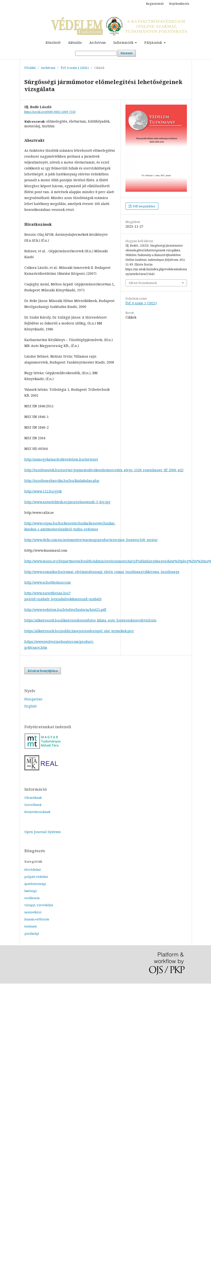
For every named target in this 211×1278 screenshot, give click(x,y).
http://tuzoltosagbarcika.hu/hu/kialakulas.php (61, 480)
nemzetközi (32, 912)
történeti (30, 926)
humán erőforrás (36, 919)
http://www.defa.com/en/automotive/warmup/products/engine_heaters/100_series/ (91, 539)
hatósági (30, 891)
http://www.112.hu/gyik (43, 491)
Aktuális (75, 42)
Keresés (127, 53)
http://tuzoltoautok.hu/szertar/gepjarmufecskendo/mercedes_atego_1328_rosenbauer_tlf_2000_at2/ (104, 470)
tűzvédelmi (32, 869)
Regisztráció (155, 3)
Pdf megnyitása (143, 206)
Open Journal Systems (42, 832)
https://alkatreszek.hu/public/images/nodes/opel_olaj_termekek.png (79, 631)
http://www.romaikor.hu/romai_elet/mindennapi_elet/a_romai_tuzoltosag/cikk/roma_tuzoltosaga (101, 571)
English (30, 706)
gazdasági (31, 933)
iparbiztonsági (35, 884)
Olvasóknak (33, 797)
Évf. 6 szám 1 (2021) (75, 68)
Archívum (97, 42)
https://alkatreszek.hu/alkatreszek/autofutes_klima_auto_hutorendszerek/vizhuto (90, 620)
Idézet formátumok (143, 283)
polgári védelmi (36, 876)
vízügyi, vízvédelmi (38, 905)
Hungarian (33, 699)
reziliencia (31, 898)
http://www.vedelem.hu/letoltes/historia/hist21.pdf (65, 609)
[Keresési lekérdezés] (96, 53)
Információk (123, 42)
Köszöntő (53, 42)
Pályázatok (153, 42)
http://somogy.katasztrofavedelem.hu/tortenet (61, 459)
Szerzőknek (33, 805)
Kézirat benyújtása (43, 671)
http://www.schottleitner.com (47, 582)
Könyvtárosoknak (37, 812)
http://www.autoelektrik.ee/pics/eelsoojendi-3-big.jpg (67, 502)
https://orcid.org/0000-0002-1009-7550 (50, 112)
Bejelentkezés (179, 3)
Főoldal (29, 68)
